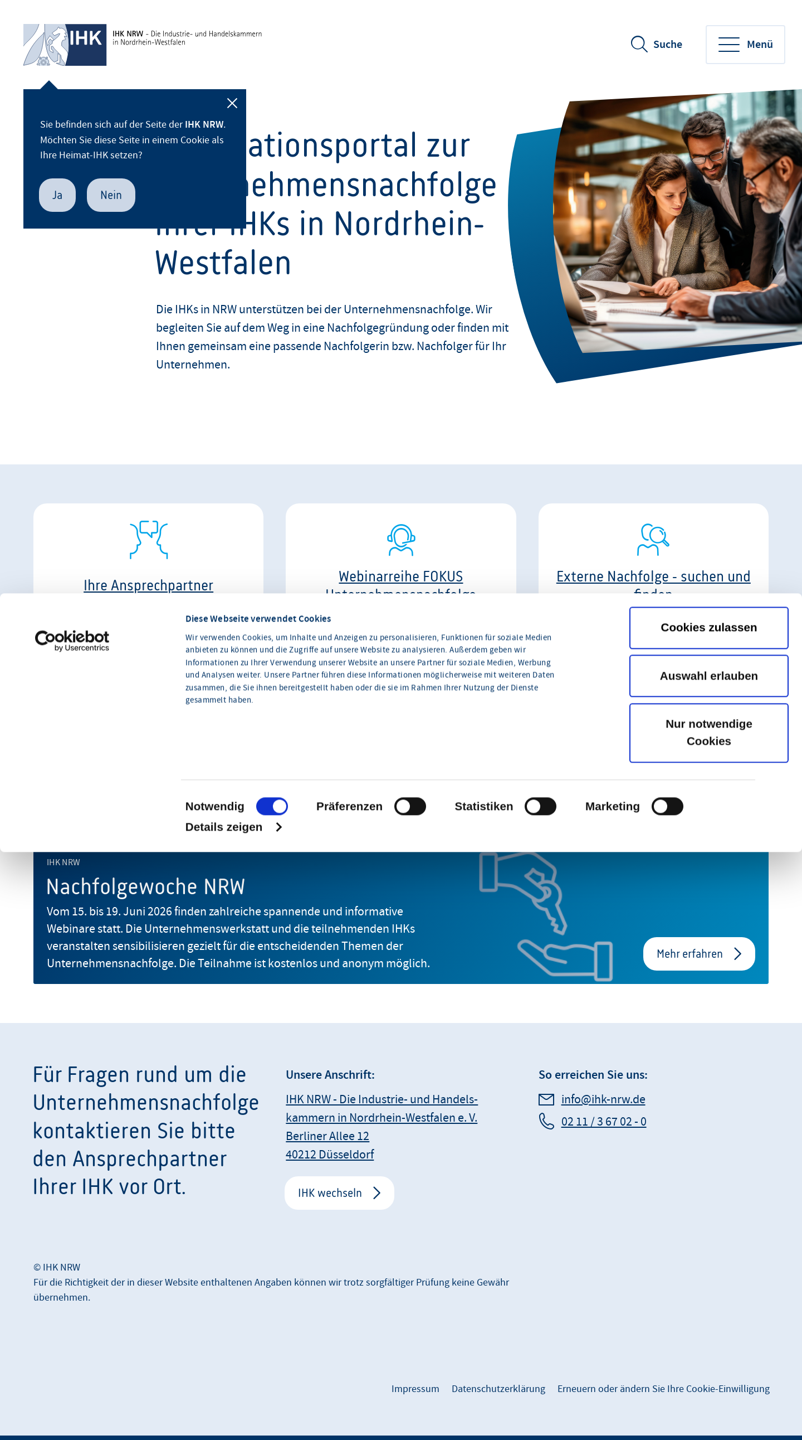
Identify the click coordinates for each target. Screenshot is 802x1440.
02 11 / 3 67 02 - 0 (604, 1122)
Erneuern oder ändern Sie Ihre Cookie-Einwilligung (664, 1389)
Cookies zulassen (709, 754)
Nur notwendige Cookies (709, 859)
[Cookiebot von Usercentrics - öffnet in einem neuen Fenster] (72, 768)
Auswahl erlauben (709, 802)
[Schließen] (232, 103)
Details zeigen (224, 953)
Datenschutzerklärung (498, 1389)
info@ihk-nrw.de (603, 1100)
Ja (57, 195)
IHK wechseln (330, 1193)
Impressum (415, 1389)
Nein (111, 195)
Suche (667, 44)
